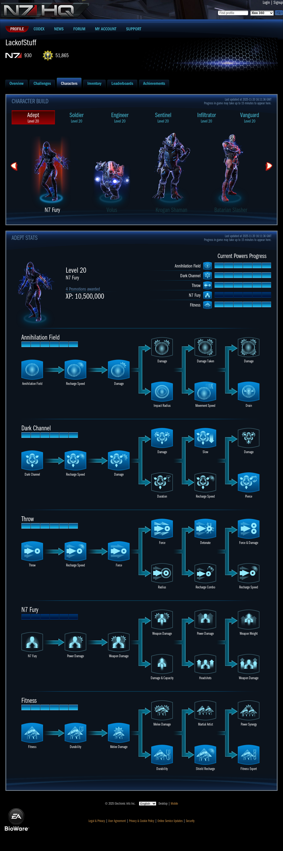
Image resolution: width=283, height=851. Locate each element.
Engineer (120, 117)
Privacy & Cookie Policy (141, 821)
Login (266, 2)
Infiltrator (206, 117)
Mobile (174, 803)
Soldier (76, 117)
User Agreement (117, 821)
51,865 (62, 55)
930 (28, 55)
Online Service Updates (170, 821)
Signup (278, 2)
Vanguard (249, 117)
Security (190, 821)
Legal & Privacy (96, 821)
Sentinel (163, 117)
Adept (33, 117)
